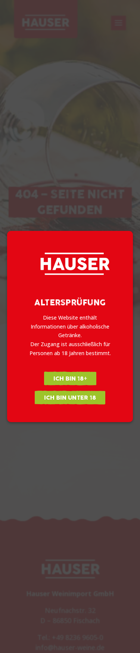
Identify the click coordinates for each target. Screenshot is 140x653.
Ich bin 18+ (70, 378)
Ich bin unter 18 (70, 397)
